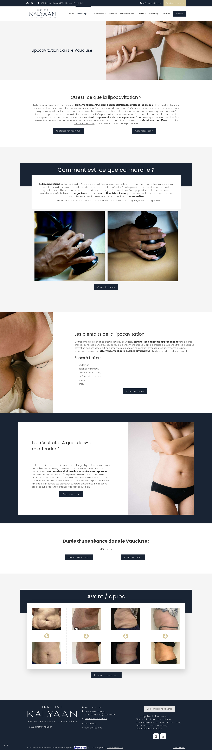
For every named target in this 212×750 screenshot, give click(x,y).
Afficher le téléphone (152, 3)
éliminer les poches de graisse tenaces (157, 341)
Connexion (179, 747)
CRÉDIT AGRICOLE (115, 747)
